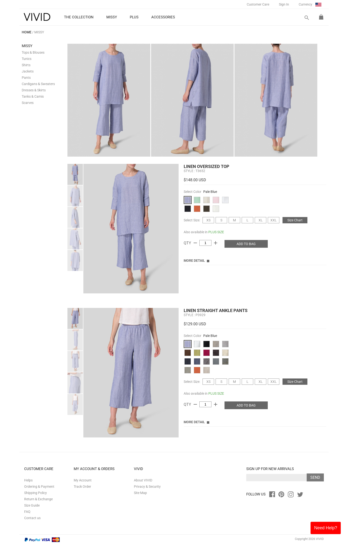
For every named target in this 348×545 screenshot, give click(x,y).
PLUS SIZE (216, 232)
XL (261, 220)
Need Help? (325, 527)
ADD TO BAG (246, 244)
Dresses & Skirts (34, 90)
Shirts (26, 65)
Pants (26, 78)
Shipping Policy (35, 493)
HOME (26, 32)
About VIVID (143, 480)
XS (208, 220)
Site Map (140, 493)
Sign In (284, 4)
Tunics (26, 59)
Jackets (28, 71)
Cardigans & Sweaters (38, 84)
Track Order (82, 486)
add (215, 243)
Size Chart (295, 220)
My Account (83, 480)
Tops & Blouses (33, 52)
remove (195, 243)
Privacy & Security (147, 486)
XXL (273, 220)
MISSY (39, 32)
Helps (28, 480)
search (306, 18)
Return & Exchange (38, 499)
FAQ (27, 512)
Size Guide (32, 505)
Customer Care (258, 4)
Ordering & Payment (39, 486)
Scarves (28, 103)
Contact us (32, 518)
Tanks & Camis (33, 96)
